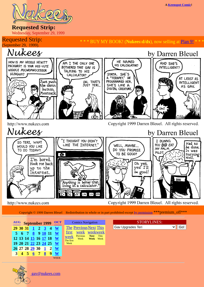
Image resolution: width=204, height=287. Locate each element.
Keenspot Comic (179, 5)
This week (100, 229)
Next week (92, 229)
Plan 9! (187, 41)
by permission (143, 212)
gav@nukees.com (36, 273)
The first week (69, 232)
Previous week (80, 229)
